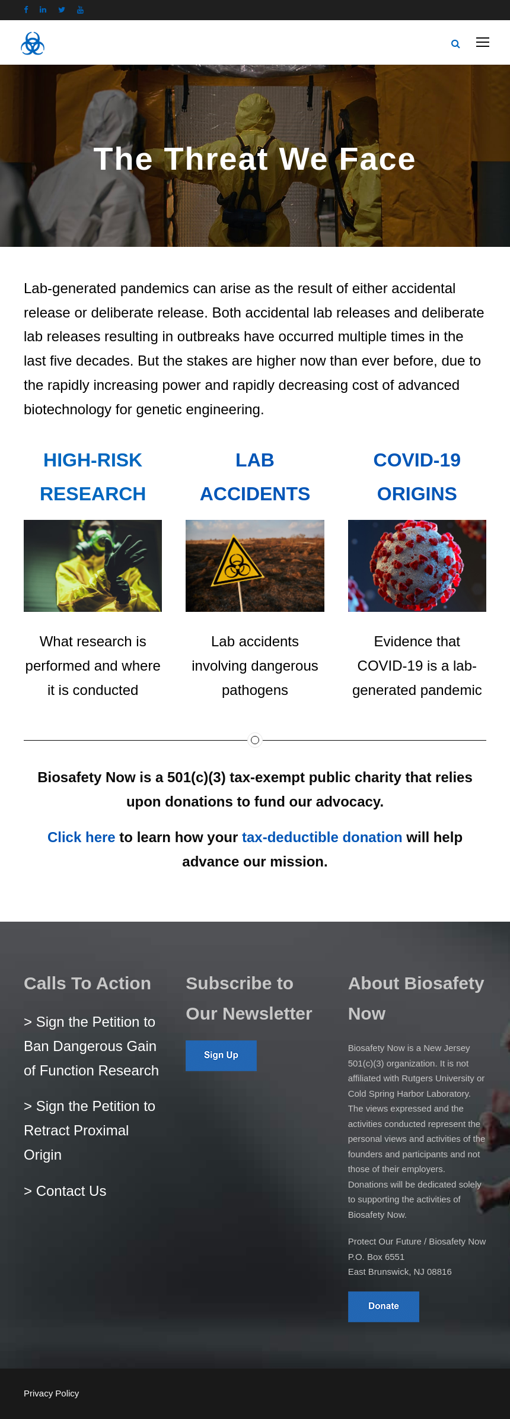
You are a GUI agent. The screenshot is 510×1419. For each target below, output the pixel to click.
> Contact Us (65, 1191)
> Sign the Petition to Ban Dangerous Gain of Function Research (91, 1046)
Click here (81, 837)
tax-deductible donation (322, 837)
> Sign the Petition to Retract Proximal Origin (89, 1130)
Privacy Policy (51, 1393)
